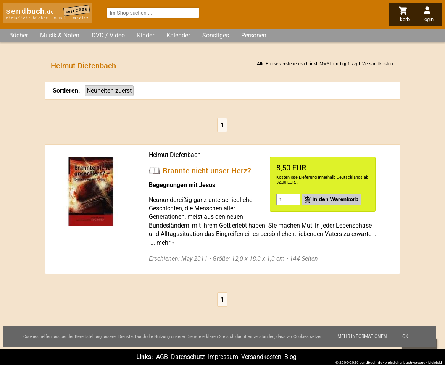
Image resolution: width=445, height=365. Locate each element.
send (30, 11)
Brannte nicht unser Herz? (207, 170)
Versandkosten (377, 63)
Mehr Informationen (362, 336)
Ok (405, 336)
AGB (162, 356)
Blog (290, 356)
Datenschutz (188, 356)
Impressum (223, 356)
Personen (253, 35)
